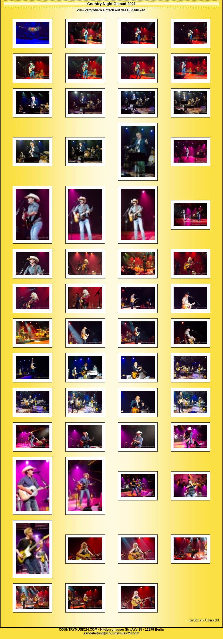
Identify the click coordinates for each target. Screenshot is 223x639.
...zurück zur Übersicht (203, 620)
